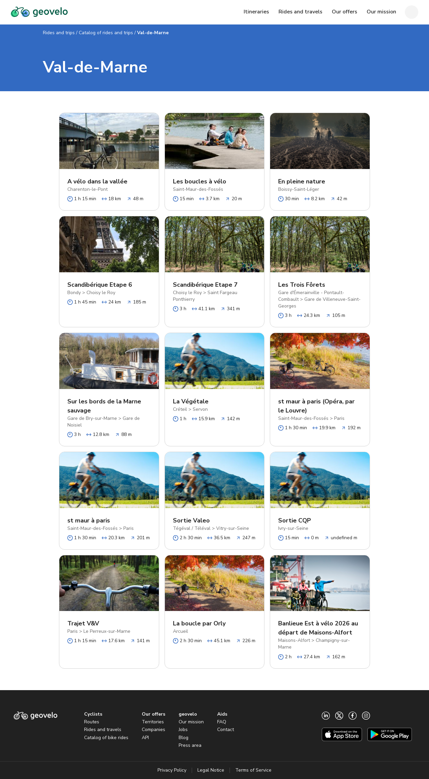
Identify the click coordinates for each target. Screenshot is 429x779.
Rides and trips (59, 33)
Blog (183, 737)
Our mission (191, 721)
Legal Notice (210, 770)
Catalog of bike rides (106, 737)
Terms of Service (253, 770)
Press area (190, 745)
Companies (153, 729)
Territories (153, 721)
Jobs (183, 729)
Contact (225, 729)
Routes (91, 721)
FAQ (221, 721)
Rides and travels (102, 729)
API (145, 737)
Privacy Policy (172, 770)
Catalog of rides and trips (106, 33)
